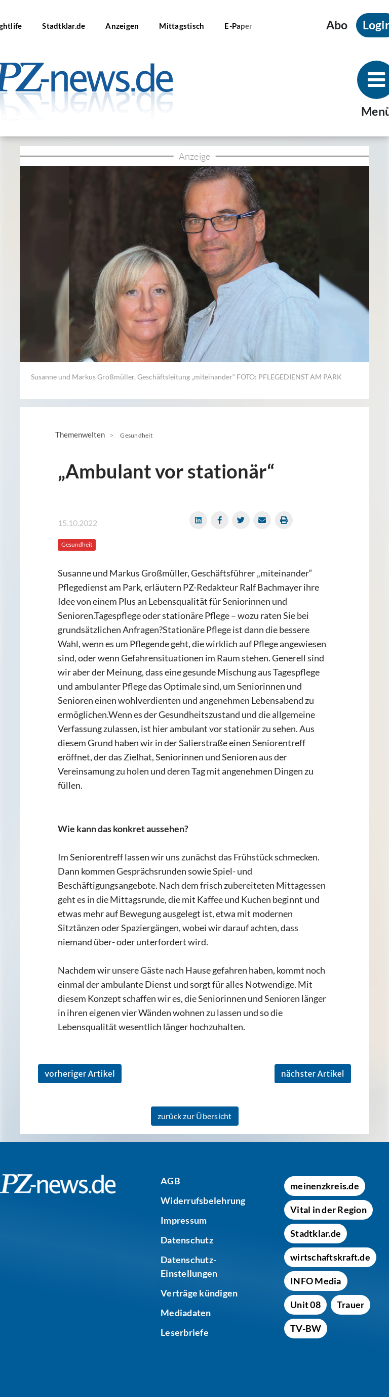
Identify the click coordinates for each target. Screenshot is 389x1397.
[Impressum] (184, 1220)
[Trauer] (351, 1304)
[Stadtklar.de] (63, 25)
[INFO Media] (315, 1280)
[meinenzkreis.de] (324, 1185)
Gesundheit (136, 435)
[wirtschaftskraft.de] (330, 1257)
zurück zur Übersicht (195, 1116)
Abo (337, 25)
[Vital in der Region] (328, 1209)
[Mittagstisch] (181, 25)
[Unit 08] (305, 1304)
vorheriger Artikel (80, 1074)
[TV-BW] (305, 1328)
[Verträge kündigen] (199, 1292)
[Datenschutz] (187, 1239)
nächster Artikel (312, 1074)
